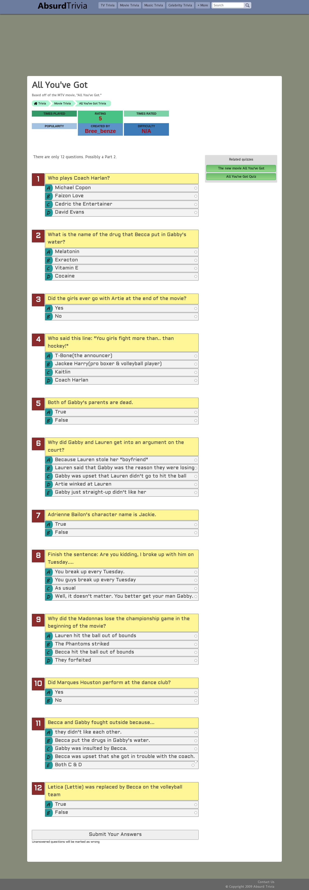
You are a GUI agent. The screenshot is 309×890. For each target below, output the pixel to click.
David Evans (126, 212)
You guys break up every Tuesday (126, 580)
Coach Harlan (126, 380)
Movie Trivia (129, 5)
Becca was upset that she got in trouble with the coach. (126, 758)
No (126, 316)
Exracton (126, 260)
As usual (126, 588)
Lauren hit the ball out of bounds (126, 636)
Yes (126, 308)
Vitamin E (126, 268)
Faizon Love (126, 196)
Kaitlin (126, 372)
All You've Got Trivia (92, 103)
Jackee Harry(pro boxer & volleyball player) (126, 364)
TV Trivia (108, 5)
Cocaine (126, 276)
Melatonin (126, 252)
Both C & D (124, 765)
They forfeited (126, 660)
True (126, 412)
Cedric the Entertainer (126, 204)
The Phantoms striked (126, 644)
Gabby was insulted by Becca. (126, 748)
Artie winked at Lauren (126, 484)
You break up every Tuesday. (126, 572)
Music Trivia (154, 5)
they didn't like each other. (126, 732)
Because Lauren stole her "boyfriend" (126, 460)
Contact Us (266, 882)
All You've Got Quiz (241, 177)
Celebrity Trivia (180, 5)
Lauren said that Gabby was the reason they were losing (126, 468)
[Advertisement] (154, 43)
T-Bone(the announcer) (126, 356)
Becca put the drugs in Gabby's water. (126, 740)
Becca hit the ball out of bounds (126, 652)
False (126, 420)
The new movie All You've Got (241, 168)
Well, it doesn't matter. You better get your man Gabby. (126, 596)
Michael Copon (126, 188)
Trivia (42, 103)
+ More (203, 5)
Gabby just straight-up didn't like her (126, 492)
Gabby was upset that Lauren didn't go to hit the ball (126, 476)
